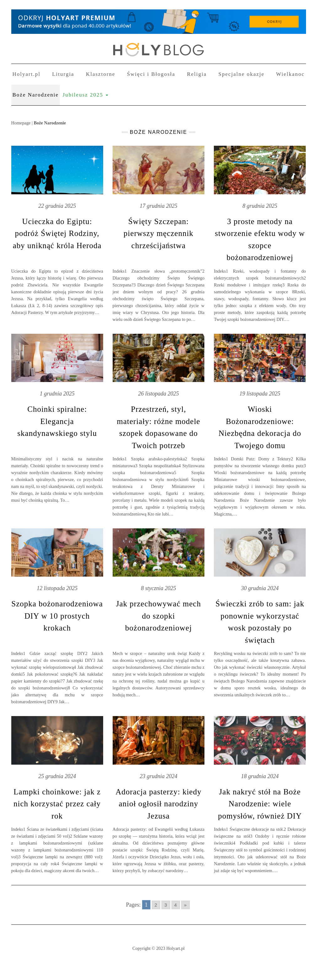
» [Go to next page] (185, 905)
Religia (197, 74)
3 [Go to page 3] (165, 905)
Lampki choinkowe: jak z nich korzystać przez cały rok (57, 804)
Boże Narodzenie (36, 95)
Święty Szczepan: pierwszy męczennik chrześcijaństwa (158, 233)
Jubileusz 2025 (85, 95)
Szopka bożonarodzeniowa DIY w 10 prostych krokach (57, 615)
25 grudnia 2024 (57, 776)
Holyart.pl (26, 74)
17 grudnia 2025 (158, 206)
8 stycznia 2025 (158, 588)
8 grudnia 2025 (259, 206)
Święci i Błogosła (151, 74)
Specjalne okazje (242, 74)
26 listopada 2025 (158, 393)
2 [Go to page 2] (156, 905)
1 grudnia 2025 (57, 393)
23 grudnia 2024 (158, 776)
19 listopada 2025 (260, 393)
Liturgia (63, 74)
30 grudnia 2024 (260, 588)
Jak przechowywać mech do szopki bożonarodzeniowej (158, 615)
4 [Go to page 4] (175, 905)
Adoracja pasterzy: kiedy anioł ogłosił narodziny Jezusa (159, 804)
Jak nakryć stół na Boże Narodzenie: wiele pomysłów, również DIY (260, 804)
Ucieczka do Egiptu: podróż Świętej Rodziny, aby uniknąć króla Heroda (57, 233)
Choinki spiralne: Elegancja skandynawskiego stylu (57, 421)
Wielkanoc (290, 74)
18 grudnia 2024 (260, 776)
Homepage (21, 122)
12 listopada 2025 (57, 588)
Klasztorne (100, 74)
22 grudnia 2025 (57, 206)
